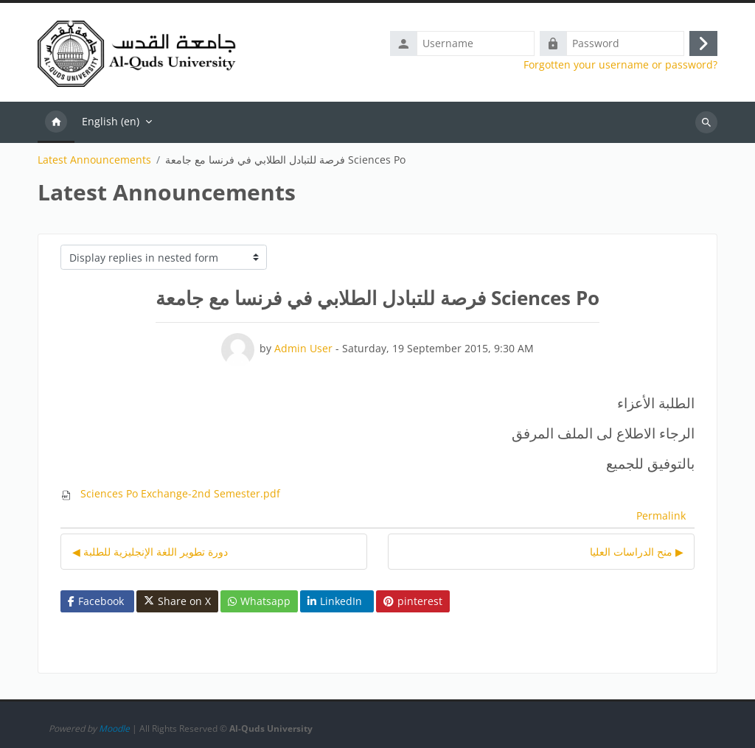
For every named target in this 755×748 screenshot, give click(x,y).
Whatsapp (259, 601)
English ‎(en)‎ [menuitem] (110, 121)
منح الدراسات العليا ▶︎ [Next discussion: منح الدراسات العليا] (636, 552)
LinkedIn (334, 601)
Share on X (177, 601)
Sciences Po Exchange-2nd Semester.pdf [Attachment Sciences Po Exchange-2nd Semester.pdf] (170, 493)
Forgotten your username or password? (620, 64)
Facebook (96, 601)
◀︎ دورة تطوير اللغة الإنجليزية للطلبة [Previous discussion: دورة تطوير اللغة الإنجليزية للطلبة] (150, 552)
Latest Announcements (94, 160)
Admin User (303, 348)
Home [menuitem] (56, 122)
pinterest (412, 601)
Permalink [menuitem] (661, 515)
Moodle (114, 728)
